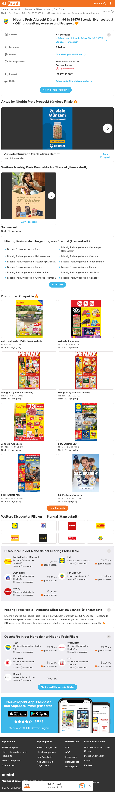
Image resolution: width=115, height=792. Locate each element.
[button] (110, 3)
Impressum (71, 757)
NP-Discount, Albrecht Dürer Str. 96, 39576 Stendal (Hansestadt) (79, 40)
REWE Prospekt (10, 747)
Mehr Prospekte (58, 508)
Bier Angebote (44, 757)
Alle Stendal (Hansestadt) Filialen (57, 687)
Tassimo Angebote (47, 747)
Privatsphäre (71, 766)
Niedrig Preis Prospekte (56, 89)
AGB (67, 752)
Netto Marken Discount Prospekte (14, 754)
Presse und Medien (94, 755)
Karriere (88, 765)
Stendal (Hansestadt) (11, 9)
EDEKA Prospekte (11, 760)
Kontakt (88, 760)
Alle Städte (57, 284)
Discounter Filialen (34, 9)
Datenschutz (72, 761)
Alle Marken (8, 765)
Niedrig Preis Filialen (55, 9)
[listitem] (29, 324)
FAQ (67, 747)
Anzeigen (108, 11)
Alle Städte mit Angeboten (45, 763)
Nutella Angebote (46, 752)
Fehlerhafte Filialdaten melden (72, 81)
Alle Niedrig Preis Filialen (69, 54)
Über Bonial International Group (97, 749)
